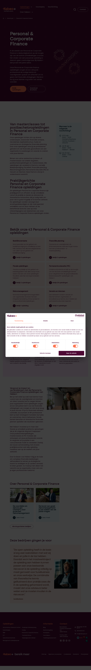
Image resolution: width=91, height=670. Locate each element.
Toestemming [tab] (18, 321)
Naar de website (71, 353)
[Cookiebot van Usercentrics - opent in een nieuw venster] (76, 315)
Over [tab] (72, 321)
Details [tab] (45, 321)
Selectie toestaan (45, 353)
